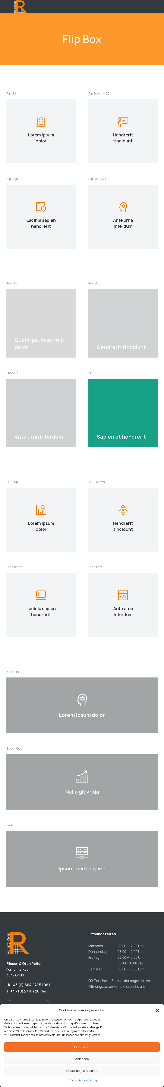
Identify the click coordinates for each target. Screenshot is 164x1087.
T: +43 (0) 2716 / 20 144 (26, 991)
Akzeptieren (81, 1047)
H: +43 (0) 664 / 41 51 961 (28, 984)
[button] (157, 1010)
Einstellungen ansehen (82, 1070)
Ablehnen (82, 1059)
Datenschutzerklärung (83, 1080)
